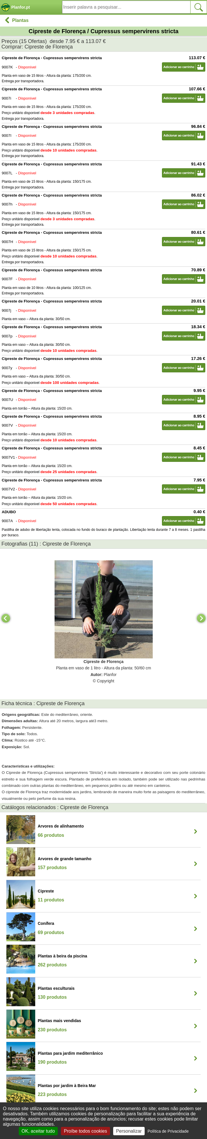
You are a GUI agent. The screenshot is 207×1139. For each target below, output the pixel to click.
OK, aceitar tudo (38, 1131)
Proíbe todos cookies (85, 1131)
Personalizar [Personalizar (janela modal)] (129, 1131)
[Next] (201, 618)
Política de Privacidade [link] (168, 1131)
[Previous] (5, 618)
